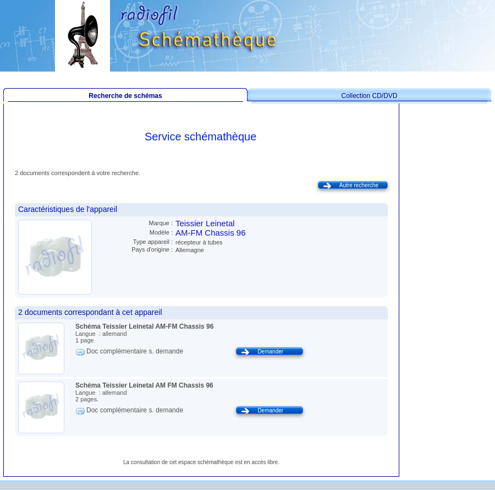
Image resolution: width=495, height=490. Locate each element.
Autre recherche (358, 185)
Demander (270, 352)
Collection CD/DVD (369, 96)
